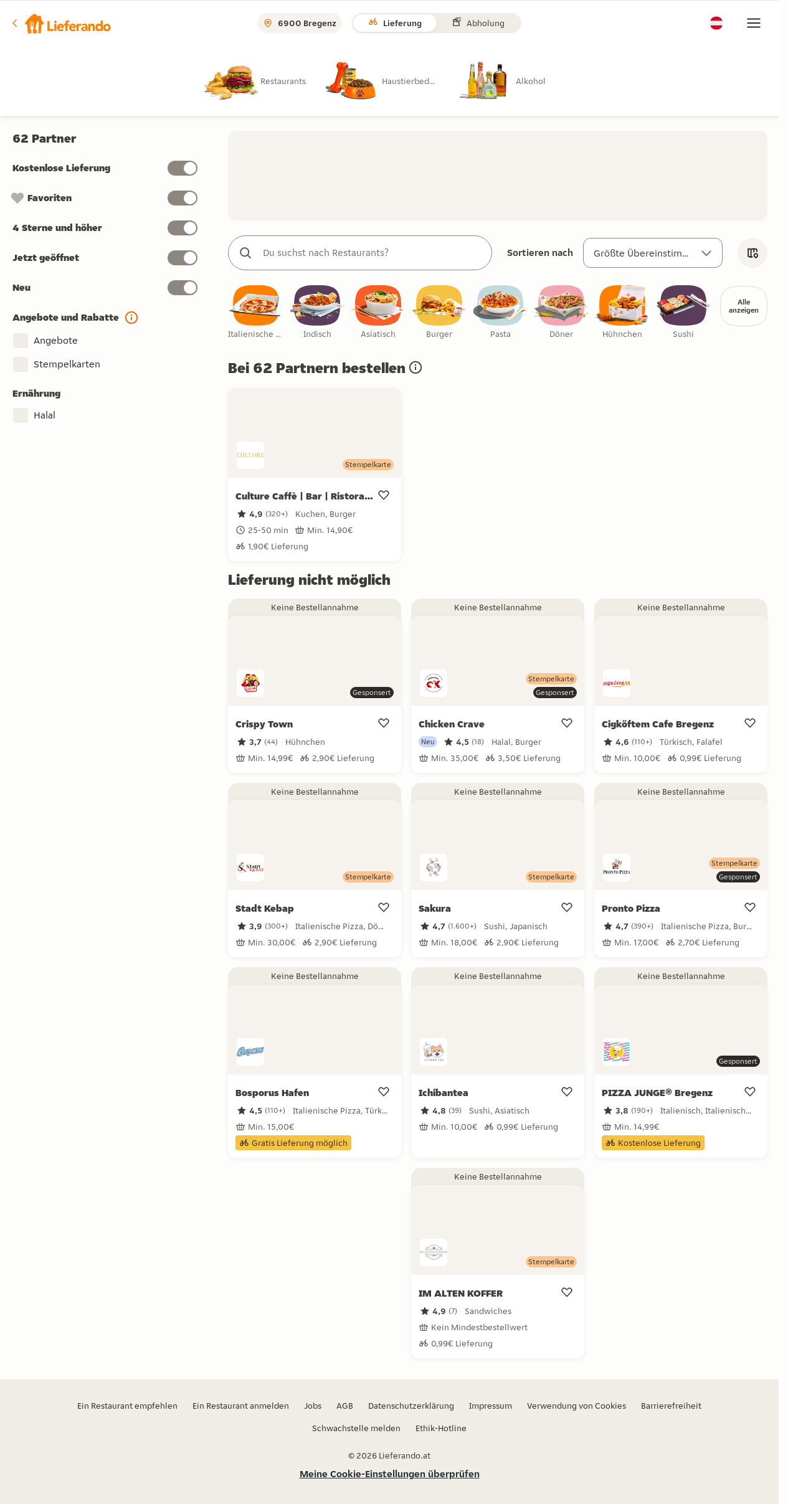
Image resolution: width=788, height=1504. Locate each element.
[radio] (265, 80)
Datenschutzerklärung (411, 1405)
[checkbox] (256, 313)
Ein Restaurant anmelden (240, 1405)
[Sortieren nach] (653, 253)
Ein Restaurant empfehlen (127, 1405)
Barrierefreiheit (671, 1405)
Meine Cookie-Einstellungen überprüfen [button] (390, 1473)
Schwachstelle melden (356, 1428)
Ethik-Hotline (441, 1428)
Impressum (490, 1405)
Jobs (312, 1405)
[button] (60, 23)
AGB (344, 1405)
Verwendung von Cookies (576, 1405)
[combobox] (372, 252)
